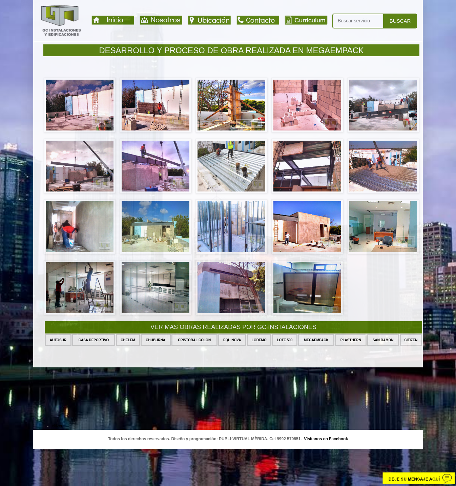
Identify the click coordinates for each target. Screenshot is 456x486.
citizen (57, 426)
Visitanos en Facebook (326, 439)
